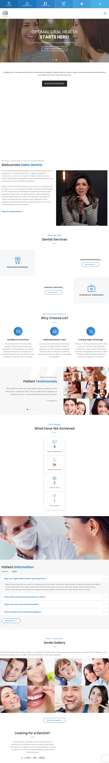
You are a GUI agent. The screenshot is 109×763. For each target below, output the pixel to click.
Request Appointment (13, 211)
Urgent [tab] (14, 517)
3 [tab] (34, 409)
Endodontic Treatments (10, 750)
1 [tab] (27, 409)
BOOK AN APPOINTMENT (54, 84)
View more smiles (55, 666)
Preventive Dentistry (9, 745)
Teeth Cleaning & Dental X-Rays (13, 756)
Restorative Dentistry (9, 748)
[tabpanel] (30, 394)
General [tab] (5, 517)
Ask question (11, 566)
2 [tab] (30, 409)
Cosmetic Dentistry (9, 743)
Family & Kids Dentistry (10, 753)
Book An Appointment (54, 49)
